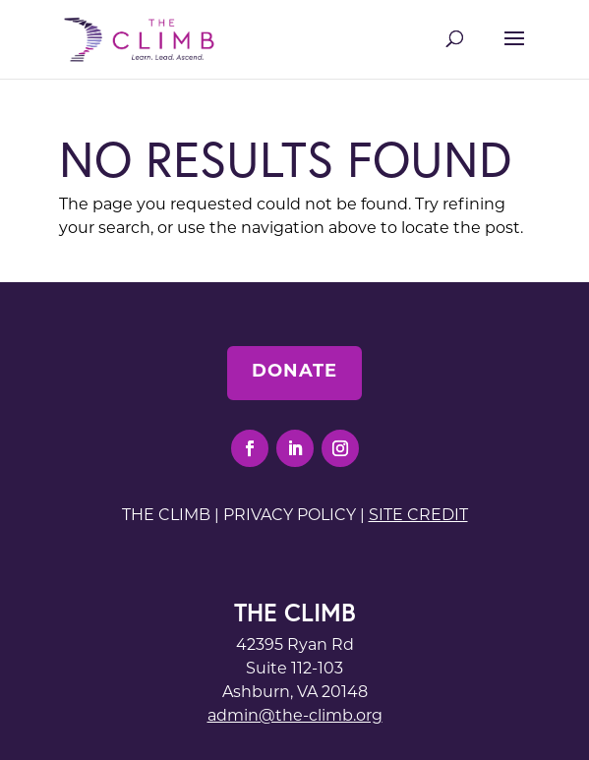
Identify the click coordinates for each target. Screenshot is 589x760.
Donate (294, 372)
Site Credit (418, 516)
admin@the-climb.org (295, 717)
